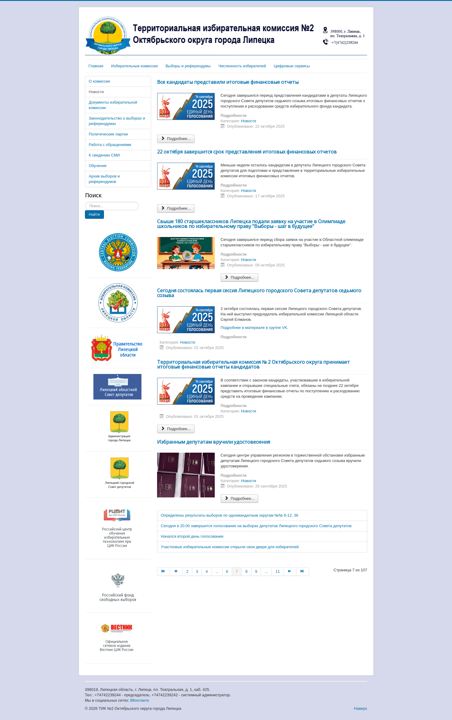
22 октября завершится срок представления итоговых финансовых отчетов (247, 151)
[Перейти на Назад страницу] (176, 571)
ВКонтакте (139, 700)
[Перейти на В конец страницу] (302, 571)
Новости (96, 92)
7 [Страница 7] (237, 571)
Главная (96, 66)
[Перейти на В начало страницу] (163, 571)
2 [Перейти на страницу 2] (187, 571)
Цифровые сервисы (292, 66)
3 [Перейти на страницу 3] (197, 571)
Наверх (360, 708)
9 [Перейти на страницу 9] (256, 571)
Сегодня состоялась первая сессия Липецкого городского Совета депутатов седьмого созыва (259, 293)
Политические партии (108, 134)
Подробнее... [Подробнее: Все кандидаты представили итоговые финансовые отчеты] (176, 138)
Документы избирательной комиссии (113, 105)
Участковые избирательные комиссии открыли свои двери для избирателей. (230, 547)
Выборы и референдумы (188, 66)
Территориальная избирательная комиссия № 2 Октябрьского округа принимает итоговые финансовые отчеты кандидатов (253, 364)
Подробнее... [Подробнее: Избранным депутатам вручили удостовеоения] (239, 498)
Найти (94, 214)
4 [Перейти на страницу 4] (206, 571)
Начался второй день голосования (192, 536)
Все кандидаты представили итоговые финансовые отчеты (228, 82)
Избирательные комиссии (134, 66)
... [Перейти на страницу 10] (266, 571)
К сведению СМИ (104, 155)
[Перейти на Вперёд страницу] (290, 571)
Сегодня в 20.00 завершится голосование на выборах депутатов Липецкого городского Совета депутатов (256, 526)
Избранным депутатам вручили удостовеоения (213, 442)
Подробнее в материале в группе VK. (254, 327)
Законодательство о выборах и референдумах (117, 121)
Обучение (98, 165)
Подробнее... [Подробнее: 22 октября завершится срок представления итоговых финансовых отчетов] (176, 208)
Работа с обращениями (110, 144)
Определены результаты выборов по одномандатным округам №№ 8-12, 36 (229, 515)
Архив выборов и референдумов (104, 179)
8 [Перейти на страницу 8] (246, 571)
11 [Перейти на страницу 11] (277, 571)
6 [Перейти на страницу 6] (227, 571)
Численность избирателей (242, 66)
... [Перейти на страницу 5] (217, 571)
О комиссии (99, 81)
